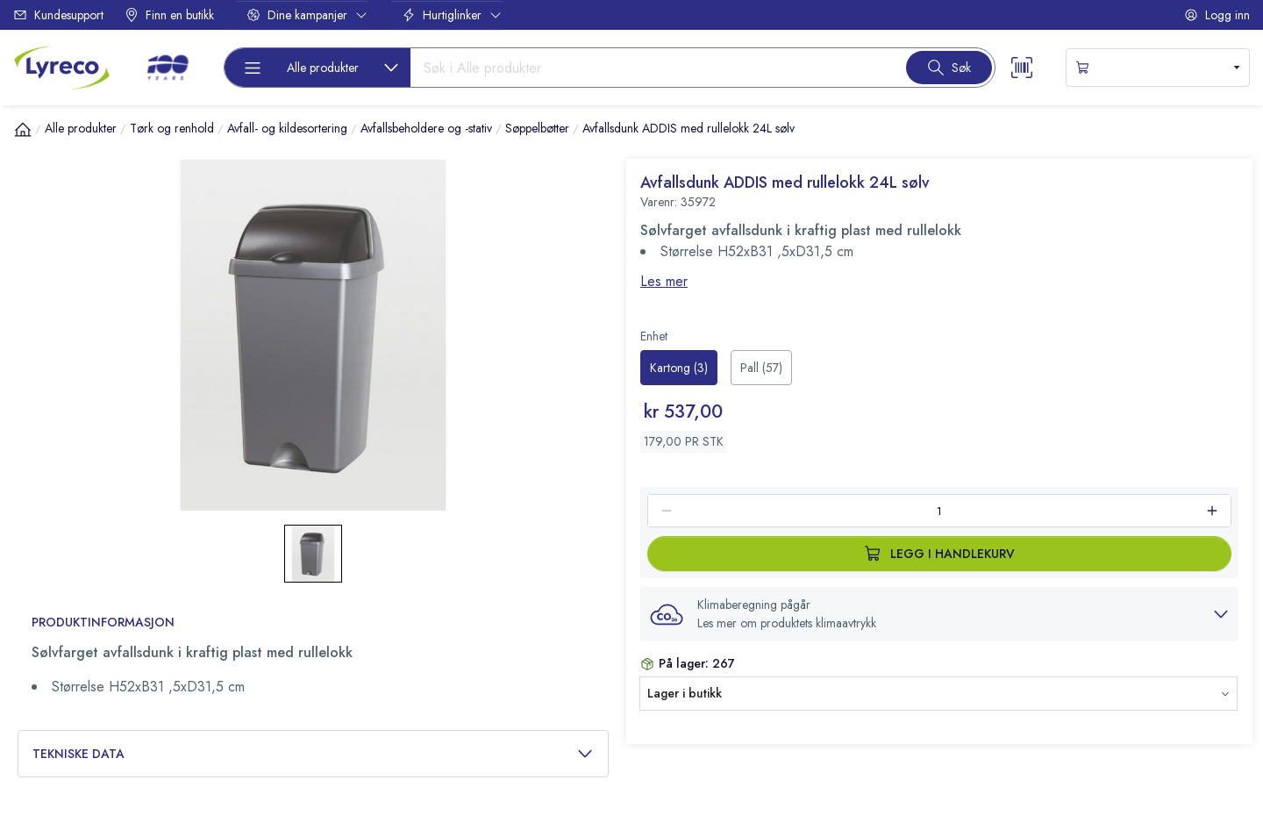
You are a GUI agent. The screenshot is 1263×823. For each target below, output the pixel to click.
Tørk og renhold (172, 128)
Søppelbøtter (537, 128)
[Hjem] (23, 129)
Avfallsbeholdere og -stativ (426, 128)
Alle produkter (81, 128)
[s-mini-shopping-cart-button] (1158, 67)
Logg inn (1217, 15)
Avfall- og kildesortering (287, 128)
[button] (939, 614)
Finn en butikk (169, 15)
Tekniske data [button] (313, 754)
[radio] (678, 367)
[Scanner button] (1021, 67)
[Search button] (949, 67)
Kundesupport (58, 15)
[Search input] (651, 67)
